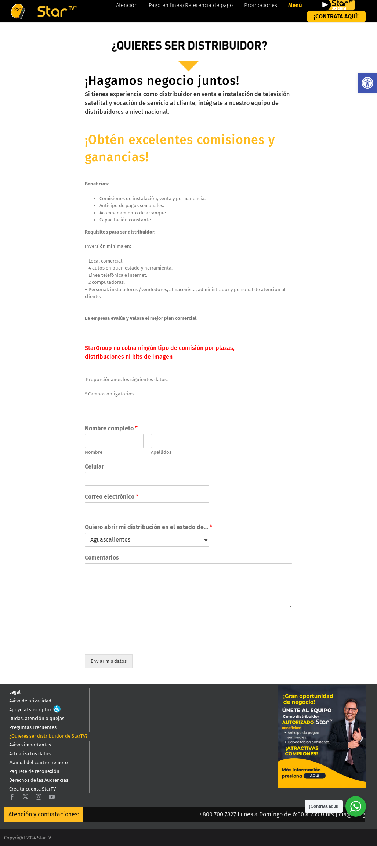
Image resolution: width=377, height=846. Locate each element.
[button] (367, 83)
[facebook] (12, 797)
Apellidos (161, 452)
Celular (94, 466)
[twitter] (25, 796)
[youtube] (52, 797)
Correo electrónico (111, 496)
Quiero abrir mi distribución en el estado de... (148, 527)
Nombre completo (111, 428)
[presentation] (140, 642)
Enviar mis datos (109, 661)
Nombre (93, 452)
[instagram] (38, 797)
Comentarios (102, 557)
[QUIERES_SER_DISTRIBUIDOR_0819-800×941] (322, 687)
